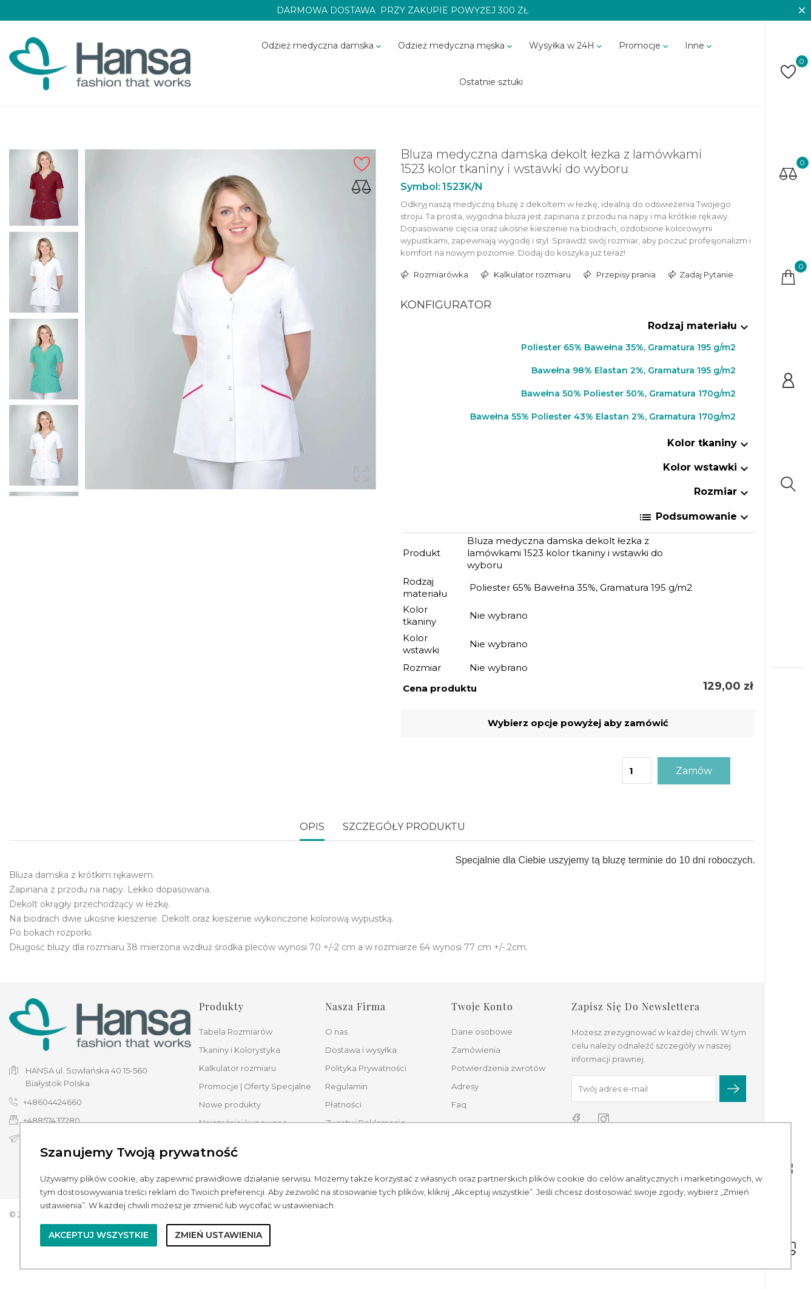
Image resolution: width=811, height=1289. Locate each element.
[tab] (578, 328)
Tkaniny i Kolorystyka (239, 1050)
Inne (699, 45)
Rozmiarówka (440, 274)
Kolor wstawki (707, 467)
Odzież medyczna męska (456, 45)
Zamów (694, 771)
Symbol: (420, 186)
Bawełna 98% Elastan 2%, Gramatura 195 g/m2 (633, 370)
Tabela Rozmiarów (235, 1031)
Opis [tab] (312, 826)
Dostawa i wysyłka (361, 1050)
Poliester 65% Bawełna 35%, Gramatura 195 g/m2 (628, 347)
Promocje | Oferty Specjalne (255, 1086)
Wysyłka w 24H (566, 45)
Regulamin (346, 1086)
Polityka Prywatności (365, 1068)
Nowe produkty (230, 1104)
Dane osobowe (482, 1031)
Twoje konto (482, 1006)
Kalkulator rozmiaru (531, 274)
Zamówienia (475, 1050)
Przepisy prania (625, 274)
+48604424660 (52, 1102)
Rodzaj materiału (700, 326)
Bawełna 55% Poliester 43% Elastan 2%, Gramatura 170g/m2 (603, 416)
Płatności (343, 1104)
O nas (336, 1031)
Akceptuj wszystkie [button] (99, 1234)
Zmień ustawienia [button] (218, 1234)
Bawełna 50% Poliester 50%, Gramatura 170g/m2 (628, 393)
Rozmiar (723, 491)
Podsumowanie (695, 517)
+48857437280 (51, 1120)
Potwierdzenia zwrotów (498, 1068)
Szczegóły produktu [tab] (404, 826)
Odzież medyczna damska (322, 45)
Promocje (644, 45)
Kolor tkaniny (709, 443)
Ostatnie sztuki (491, 82)
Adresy (465, 1086)
